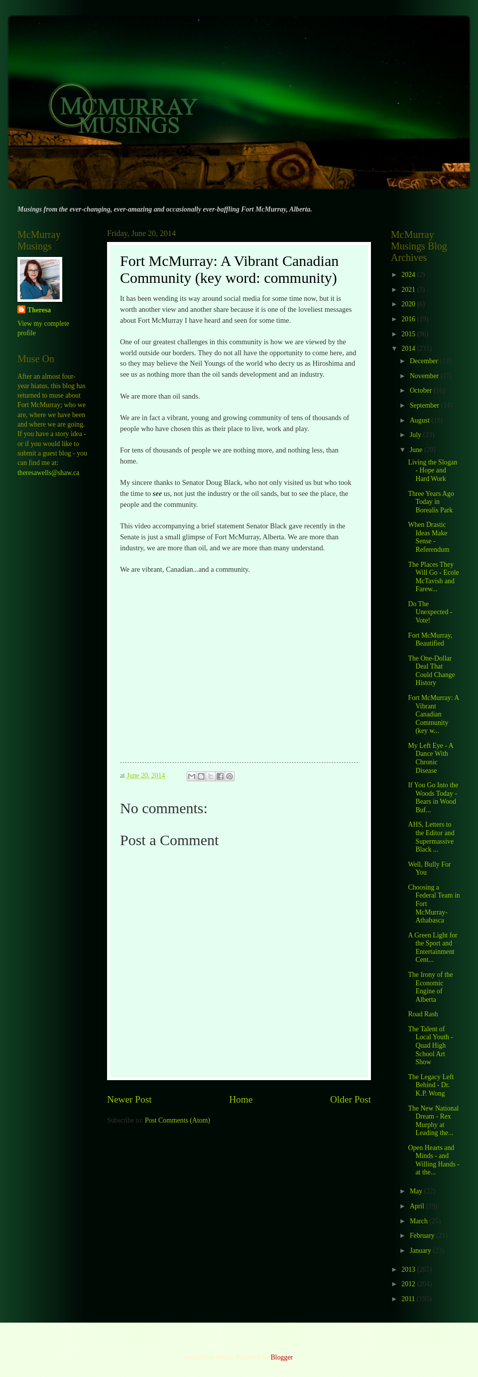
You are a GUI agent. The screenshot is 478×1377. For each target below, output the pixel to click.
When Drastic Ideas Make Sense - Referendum (428, 537)
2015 (409, 334)
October (422, 390)
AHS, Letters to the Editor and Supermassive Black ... (431, 837)
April (418, 1206)
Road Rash (423, 1014)
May (417, 1191)
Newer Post (129, 1099)
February (423, 1235)
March (419, 1221)
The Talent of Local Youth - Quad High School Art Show (430, 1045)
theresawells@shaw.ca (48, 472)
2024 (409, 274)
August (420, 420)
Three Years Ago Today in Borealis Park (431, 502)
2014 (409, 348)
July (416, 435)
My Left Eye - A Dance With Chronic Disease (430, 758)
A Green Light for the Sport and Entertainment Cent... (432, 947)
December (425, 361)
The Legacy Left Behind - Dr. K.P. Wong (431, 1085)
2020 (409, 304)
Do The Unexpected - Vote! (430, 612)
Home (240, 1099)
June (417, 450)
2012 (409, 1284)
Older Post (350, 1099)
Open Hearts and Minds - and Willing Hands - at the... (433, 1160)
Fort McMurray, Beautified (430, 640)
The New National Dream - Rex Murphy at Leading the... (433, 1121)
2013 (409, 1269)
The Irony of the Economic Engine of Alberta (430, 987)
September (425, 405)
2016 (409, 319)
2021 (409, 289)
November (425, 376)
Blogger (281, 1357)
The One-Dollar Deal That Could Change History (431, 671)
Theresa (39, 310)
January (421, 1250)
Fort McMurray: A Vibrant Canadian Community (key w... (433, 714)
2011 (409, 1299)
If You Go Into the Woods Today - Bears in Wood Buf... (433, 797)
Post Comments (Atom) (177, 1120)
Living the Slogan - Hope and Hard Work (432, 470)
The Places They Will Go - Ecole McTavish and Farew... (433, 577)
